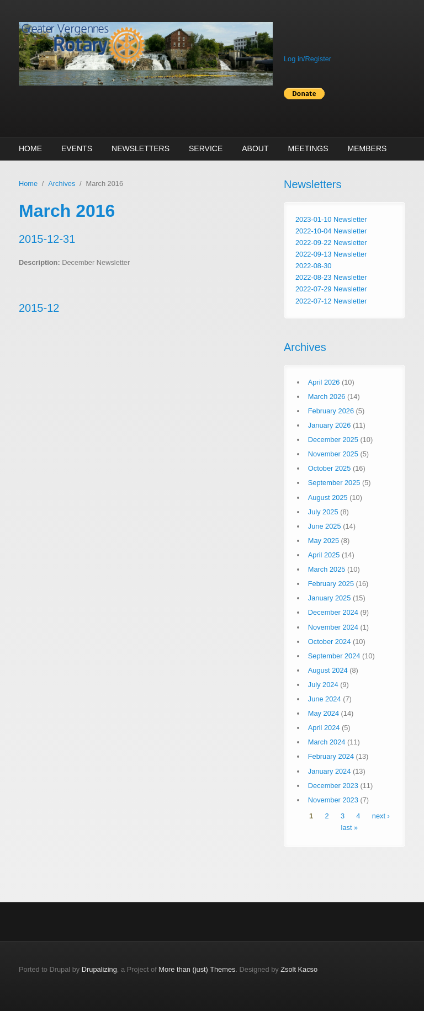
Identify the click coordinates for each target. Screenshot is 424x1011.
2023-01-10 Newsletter (331, 219)
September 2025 (334, 482)
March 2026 (327, 396)
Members (367, 148)
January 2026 (329, 425)
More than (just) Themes (196, 969)
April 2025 (324, 555)
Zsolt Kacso (298, 969)
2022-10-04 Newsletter (331, 231)
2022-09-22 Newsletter (331, 242)
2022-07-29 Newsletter (331, 289)
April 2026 (324, 382)
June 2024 (324, 699)
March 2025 (327, 569)
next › (381, 816)
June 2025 (324, 526)
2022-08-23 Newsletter (331, 277)
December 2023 (333, 785)
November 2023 (333, 800)
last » (349, 827)
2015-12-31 (47, 239)
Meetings (308, 148)
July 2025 (323, 512)
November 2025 (333, 454)
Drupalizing (99, 969)
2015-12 (39, 308)
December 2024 (333, 612)
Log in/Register (307, 59)
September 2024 (334, 656)
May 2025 (323, 540)
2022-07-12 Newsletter (331, 301)
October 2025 (329, 468)
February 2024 (331, 756)
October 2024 (329, 641)
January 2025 (329, 598)
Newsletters (140, 148)
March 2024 (327, 742)
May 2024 (323, 713)
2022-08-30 (313, 266)
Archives (61, 183)
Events (76, 148)
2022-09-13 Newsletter (331, 254)
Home (30, 148)
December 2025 (333, 439)
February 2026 (331, 411)
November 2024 (333, 627)
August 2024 (328, 670)
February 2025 (331, 583)
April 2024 (324, 727)
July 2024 (323, 684)
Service (205, 148)
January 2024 (329, 771)
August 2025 (328, 497)
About (255, 148)
